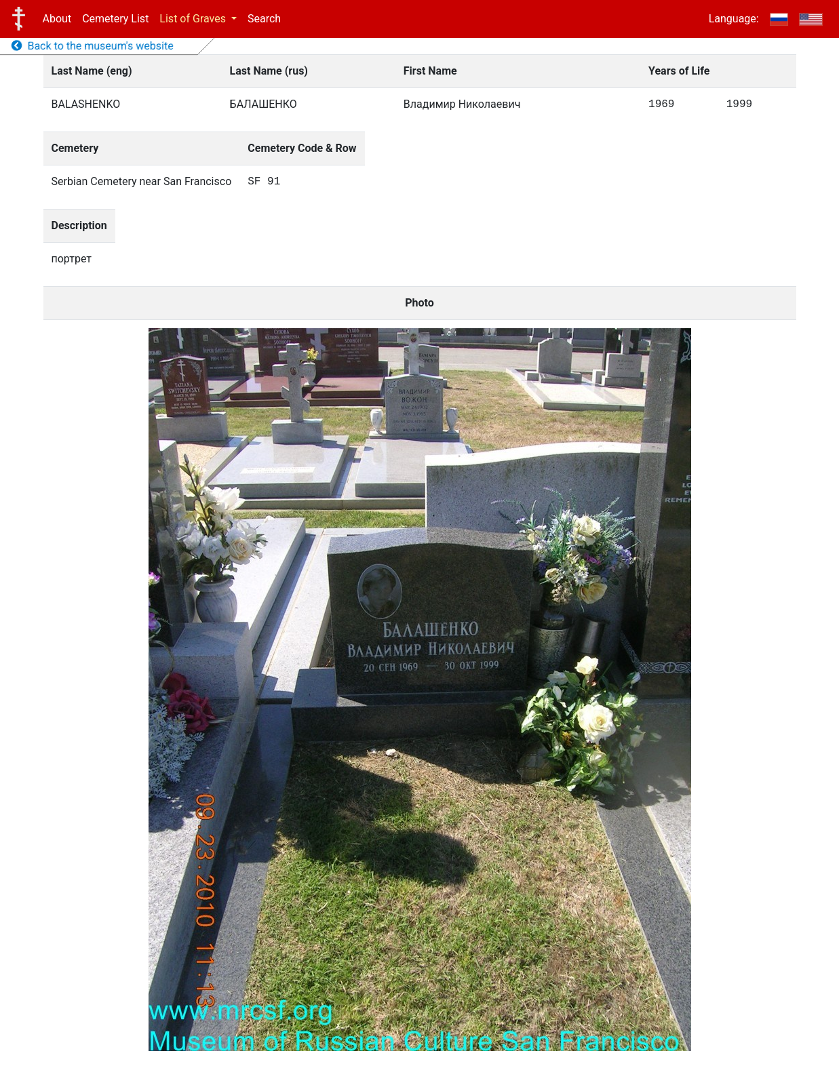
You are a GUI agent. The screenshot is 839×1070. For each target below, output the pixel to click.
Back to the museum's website (93, 45)
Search (264, 18)
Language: (734, 18)
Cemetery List (115, 18)
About (57, 18)
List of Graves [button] (194, 18)
